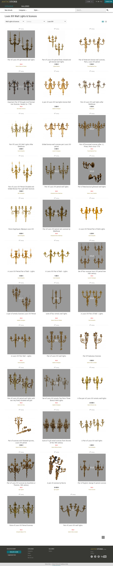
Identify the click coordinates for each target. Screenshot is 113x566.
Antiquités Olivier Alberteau (56, 193)
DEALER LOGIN (14, 551)
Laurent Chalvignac (56, 150)
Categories (30, 550)
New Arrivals (8, 10)
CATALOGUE (9, 6)
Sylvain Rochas (56, 66)
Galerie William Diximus (56, 446)
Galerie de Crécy (20, 404)
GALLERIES (25, 6)
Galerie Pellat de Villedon (20, 66)
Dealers (50, 550)
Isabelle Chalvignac (56, 108)
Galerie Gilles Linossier (92, 362)
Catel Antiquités (20, 150)
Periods (29, 554)
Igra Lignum (20, 488)
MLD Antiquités (21, 193)
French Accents (92, 488)
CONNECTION (108, 1)
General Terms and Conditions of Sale (60, 563)
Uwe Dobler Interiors (20, 108)
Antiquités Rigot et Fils (21, 531)
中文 (101, 1)
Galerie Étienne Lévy (92, 404)
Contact (92, 552)
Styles (29, 552)
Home (92, 550)
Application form (12, 554)
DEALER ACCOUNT (11, 548)
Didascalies (92, 108)
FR (96, 1)
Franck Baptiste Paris (92, 66)
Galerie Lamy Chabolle (92, 193)
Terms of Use (48, 563)
